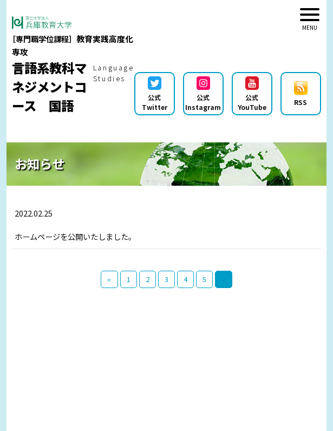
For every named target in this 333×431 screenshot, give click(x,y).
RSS (301, 94)
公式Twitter (154, 94)
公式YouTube (252, 94)
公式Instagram (203, 94)
